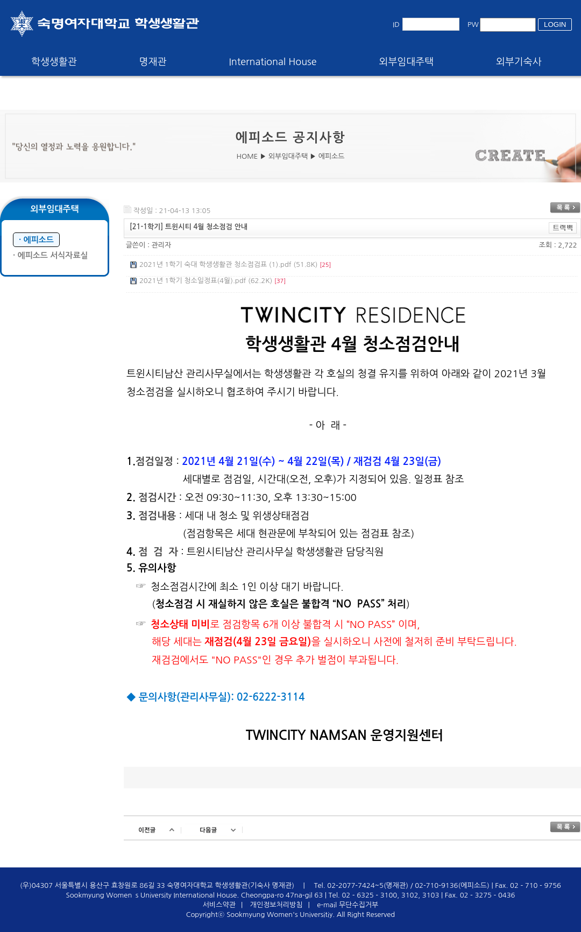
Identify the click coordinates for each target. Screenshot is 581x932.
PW (473, 24)
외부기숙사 (519, 62)
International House (272, 62)
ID (396, 24)
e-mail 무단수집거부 (347, 904)
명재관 (153, 62)
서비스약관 (219, 904)
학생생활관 (54, 62)
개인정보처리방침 (276, 904)
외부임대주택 (406, 62)
